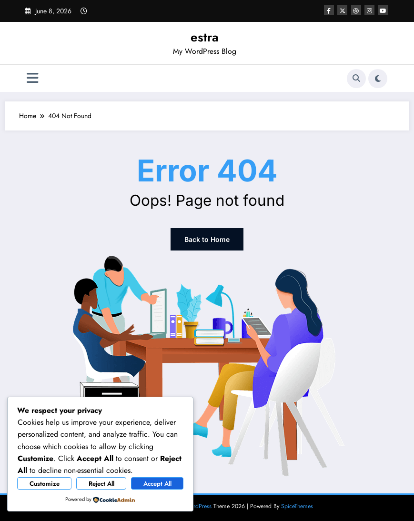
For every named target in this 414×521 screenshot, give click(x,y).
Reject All (101, 483)
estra (205, 37)
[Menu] (32, 78)
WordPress (198, 506)
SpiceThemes (297, 506)
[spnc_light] (377, 78)
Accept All (157, 483)
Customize (45, 483)
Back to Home (207, 239)
